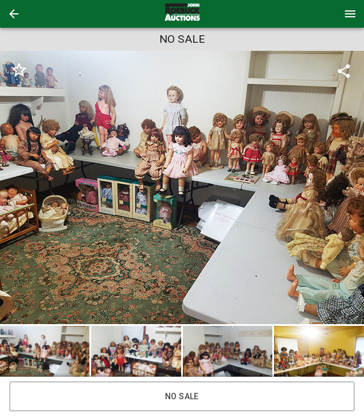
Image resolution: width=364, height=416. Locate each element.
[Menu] (350, 14)
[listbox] (182, 187)
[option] (182, 187)
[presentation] (182, 13)
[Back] (14, 14)
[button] (14, 14)
